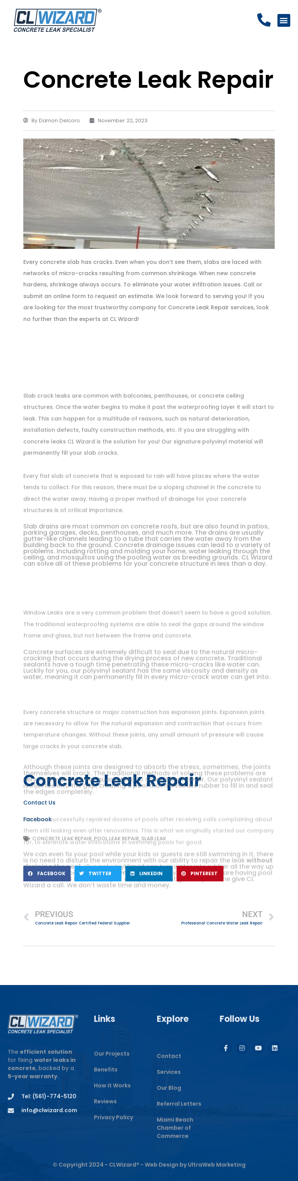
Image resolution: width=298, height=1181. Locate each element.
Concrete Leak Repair (62, 838)
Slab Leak (153, 838)
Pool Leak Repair (116, 838)
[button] (283, 20)
